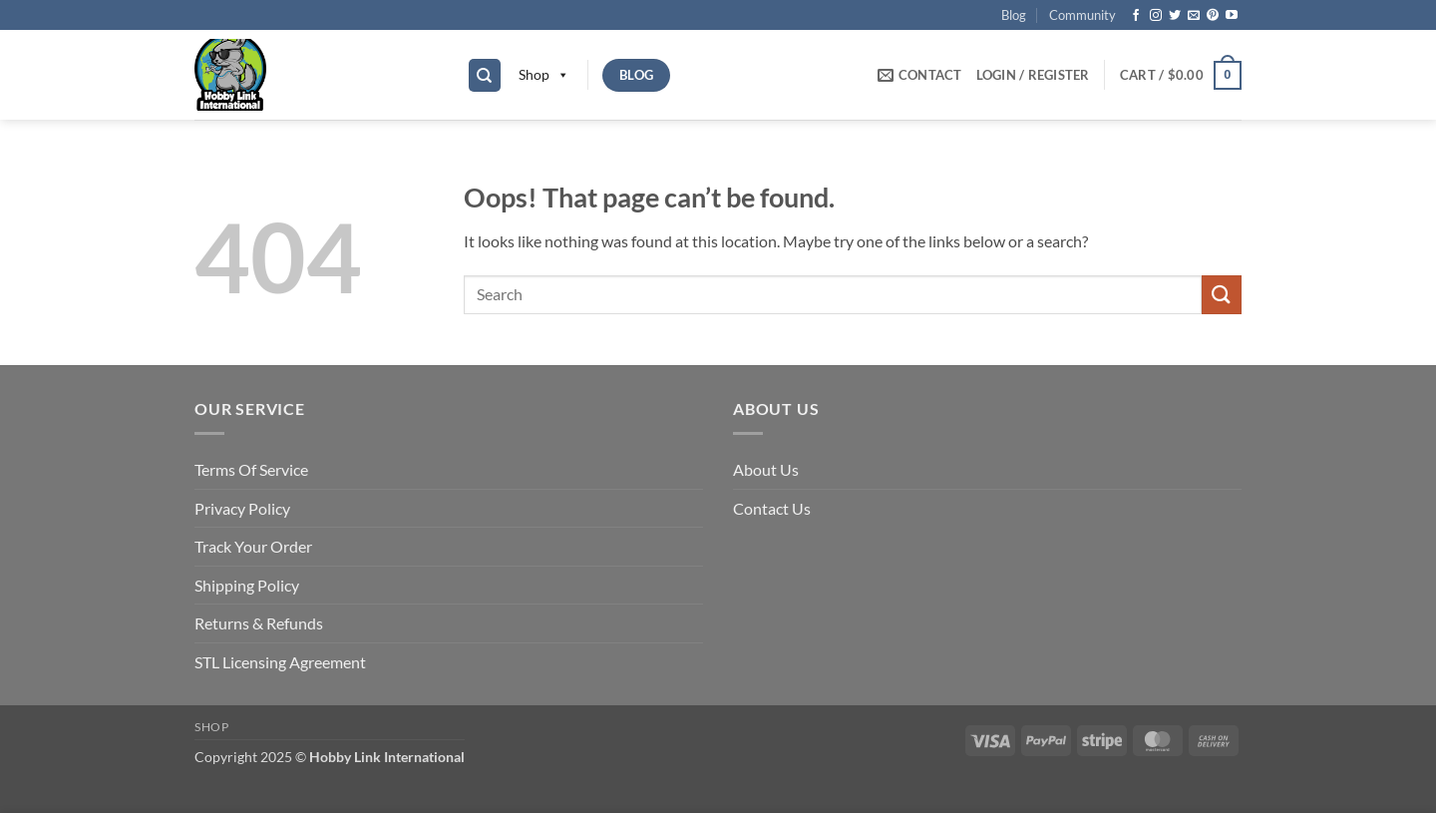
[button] (1033, 75)
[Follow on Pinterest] (1213, 16)
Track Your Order (253, 546)
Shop (544, 75)
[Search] (485, 75)
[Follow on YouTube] (1232, 16)
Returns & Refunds (258, 622)
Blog (1013, 15)
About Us (766, 469)
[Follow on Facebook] (1136, 16)
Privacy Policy (242, 508)
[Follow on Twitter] (1175, 16)
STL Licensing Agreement (280, 661)
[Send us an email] (1194, 16)
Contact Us (772, 508)
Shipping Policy (246, 585)
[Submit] (1222, 294)
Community (1082, 15)
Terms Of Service (251, 469)
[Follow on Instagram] (1156, 16)
